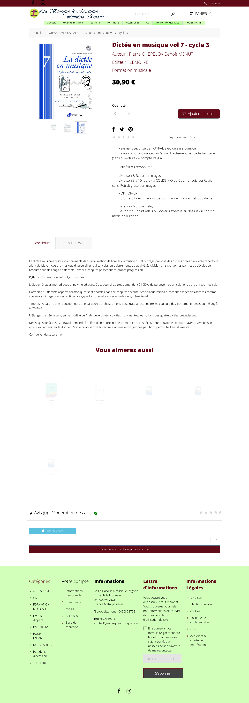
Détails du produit (74, 242)
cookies (195, 611)
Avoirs (70, 609)
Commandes (74, 602)
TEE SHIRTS (40, 663)
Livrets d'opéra (38, 618)
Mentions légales (201, 604)
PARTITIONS (41, 627)
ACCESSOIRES (42, 591)
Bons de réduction (72, 625)
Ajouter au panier (199, 113)
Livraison (196, 598)
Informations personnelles (74, 593)
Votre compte (75, 581)
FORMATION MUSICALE (41, 607)
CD (35, 598)
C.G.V (193, 629)
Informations (109, 581)
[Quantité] (122, 113)
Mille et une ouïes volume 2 (198, 403)
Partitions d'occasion (40, 654)
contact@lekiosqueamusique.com (116, 623)
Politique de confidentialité (199, 620)
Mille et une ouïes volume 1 (149, 403)
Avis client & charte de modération (198, 640)
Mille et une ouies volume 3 (51, 476)
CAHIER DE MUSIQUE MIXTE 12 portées (51, 404)
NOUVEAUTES (42, 645)
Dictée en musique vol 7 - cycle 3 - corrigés (100, 404)
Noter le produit (52, 530)
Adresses (72, 616)
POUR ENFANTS (39, 636)
